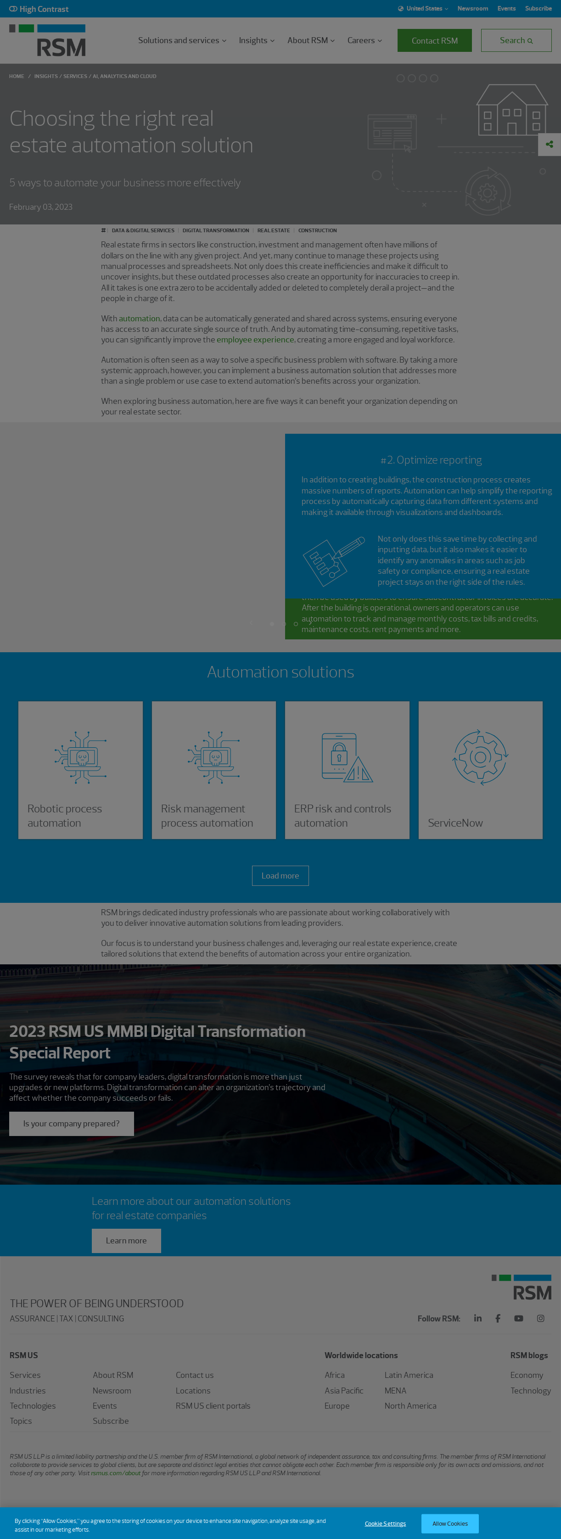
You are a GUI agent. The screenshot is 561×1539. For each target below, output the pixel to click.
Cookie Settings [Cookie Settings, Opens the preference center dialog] (385, 1529)
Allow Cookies (450, 1529)
